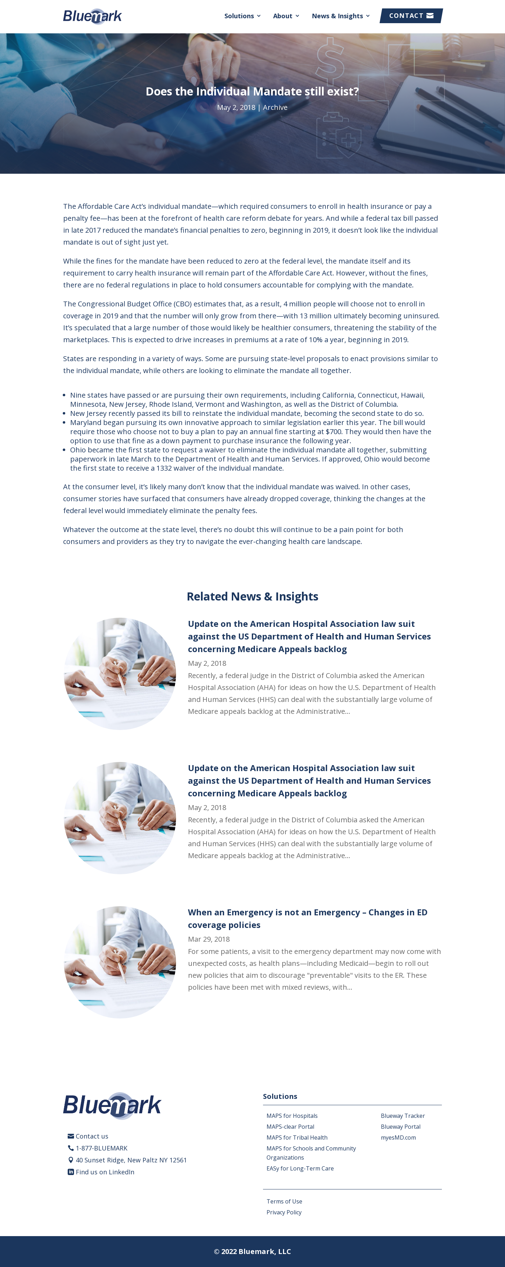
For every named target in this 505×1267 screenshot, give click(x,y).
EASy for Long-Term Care (300, 1168)
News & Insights (337, 16)
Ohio (78, 450)
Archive (275, 107)
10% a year (326, 339)
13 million (316, 315)
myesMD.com (398, 1137)
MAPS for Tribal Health (297, 1137)
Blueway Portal (400, 1126)
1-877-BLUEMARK (101, 1148)
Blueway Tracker (403, 1116)
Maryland (85, 422)
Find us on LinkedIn (105, 1172)
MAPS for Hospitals (292, 1116)
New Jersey (88, 413)
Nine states (89, 395)
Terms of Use (284, 1201)
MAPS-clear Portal (290, 1126)
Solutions (239, 16)
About (282, 16)
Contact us (92, 1136)
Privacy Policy (284, 1212)
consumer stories (92, 498)
